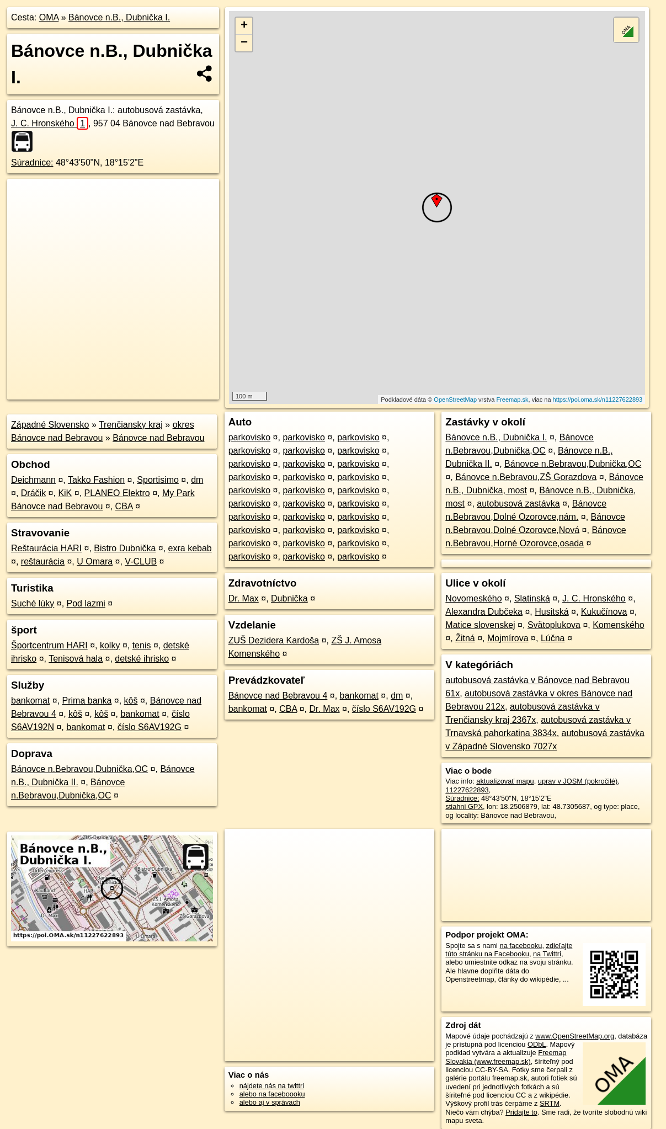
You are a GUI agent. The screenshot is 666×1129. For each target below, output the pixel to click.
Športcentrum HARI (49, 645)
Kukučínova (604, 611)
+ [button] (244, 26)
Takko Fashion (96, 479)
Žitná (465, 638)
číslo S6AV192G (150, 727)
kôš (131, 700)
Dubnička (289, 598)
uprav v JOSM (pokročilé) (577, 781)
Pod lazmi (86, 603)
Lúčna (553, 638)
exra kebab (190, 548)
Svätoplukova (554, 625)
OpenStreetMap (455, 399)
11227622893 (466, 790)
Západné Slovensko (50, 424)
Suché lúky (32, 603)
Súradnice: (32, 162)
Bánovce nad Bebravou (158, 438)
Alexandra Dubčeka (484, 611)
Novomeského (473, 598)
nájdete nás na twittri (271, 1086)
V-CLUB (141, 561)
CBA (124, 506)
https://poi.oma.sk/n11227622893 (598, 399)
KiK (65, 493)
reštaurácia (43, 561)
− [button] (244, 43)
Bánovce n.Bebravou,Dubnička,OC (79, 769)
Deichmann (33, 479)
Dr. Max (243, 598)
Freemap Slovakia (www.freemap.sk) (505, 1056)
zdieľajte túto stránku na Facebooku (508, 949)
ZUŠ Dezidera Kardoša (273, 640)
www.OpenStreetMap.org (574, 1036)
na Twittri (547, 954)
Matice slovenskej (480, 625)
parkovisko (249, 437)
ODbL (537, 1044)
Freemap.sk (512, 399)
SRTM (550, 1103)
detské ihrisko (142, 658)
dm (197, 479)
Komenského (618, 625)
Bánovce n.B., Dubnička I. (119, 17)
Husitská (551, 611)
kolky (110, 645)
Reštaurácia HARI (46, 548)
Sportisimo (158, 479)
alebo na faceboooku (272, 1094)
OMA (49, 17)
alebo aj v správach (269, 1102)
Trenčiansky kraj (131, 424)
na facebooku (521, 945)
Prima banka (87, 700)
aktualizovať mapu (505, 781)
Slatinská (532, 598)
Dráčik (33, 493)
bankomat (30, 700)
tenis (141, 645)
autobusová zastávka (518, 503)
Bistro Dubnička (125, 548)
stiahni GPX (464, 806)
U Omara (95, 561)
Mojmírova (508, 638)
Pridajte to (521, 1112)
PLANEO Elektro (117, 493)
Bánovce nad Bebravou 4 (278, 695)
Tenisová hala (76, 658)
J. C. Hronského (49, 123)
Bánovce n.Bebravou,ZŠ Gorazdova (525, 477)
